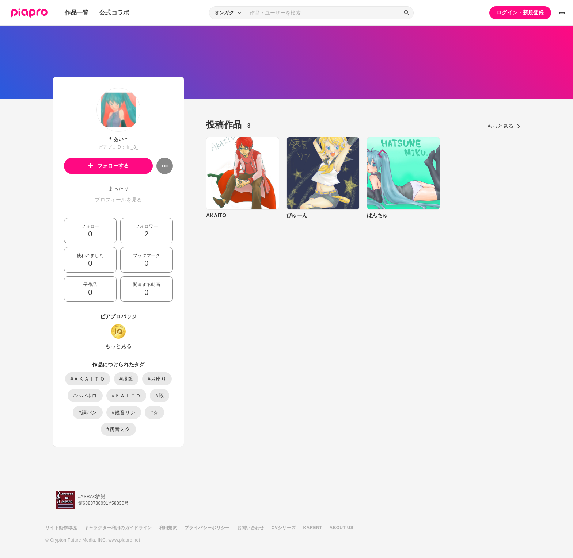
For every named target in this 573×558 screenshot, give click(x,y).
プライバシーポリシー (207, 527)
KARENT (312, 527)
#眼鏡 (126, 379)
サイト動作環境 (61, 527)
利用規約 (168, 527)
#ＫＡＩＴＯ (126, 396)
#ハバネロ (85, 396)
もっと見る (118, 346)
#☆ (154, 412)
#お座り (157, 379)
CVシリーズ (284, 527)
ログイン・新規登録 (520, 12)
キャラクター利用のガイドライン (118, 527)
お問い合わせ (250, 527)
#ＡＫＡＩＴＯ (88, 379)
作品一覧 (76, 12)
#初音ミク (118, 429)
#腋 (159, 396)
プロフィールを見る (118, 200)
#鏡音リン (124, 412)
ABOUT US (341, 527)
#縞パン (87, 412)
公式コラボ (114, 12)
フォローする (108, 166)
